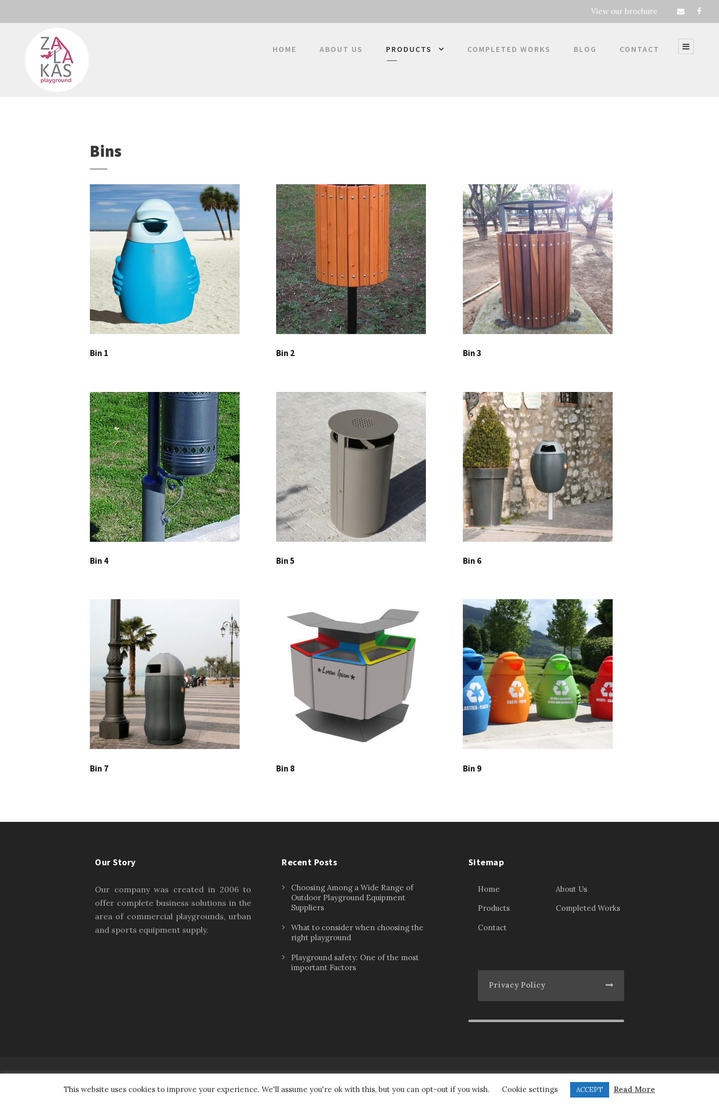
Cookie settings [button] (530, 1089)
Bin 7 (99, 768)
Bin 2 (285, 353)
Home (285, 49)
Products (409, 49)
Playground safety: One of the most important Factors (355, 962)
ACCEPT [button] (589, 1090)
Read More (634, 1089)
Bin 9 (472, 768)
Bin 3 (472, 353)
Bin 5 (285, 560)
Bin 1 (99, 353)
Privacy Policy (517, 985)
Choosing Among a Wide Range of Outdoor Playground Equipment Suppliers (352, 897)
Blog (585, 49)
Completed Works (509, 49)
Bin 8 (285, 768)
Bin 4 (99, 560)
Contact (640, 49)
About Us (341, 49)
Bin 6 (472, 560)
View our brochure (624, 11)
